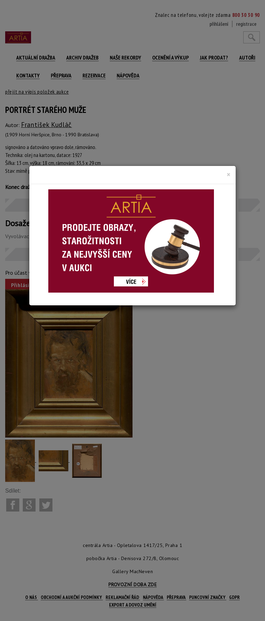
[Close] (228, 174)
